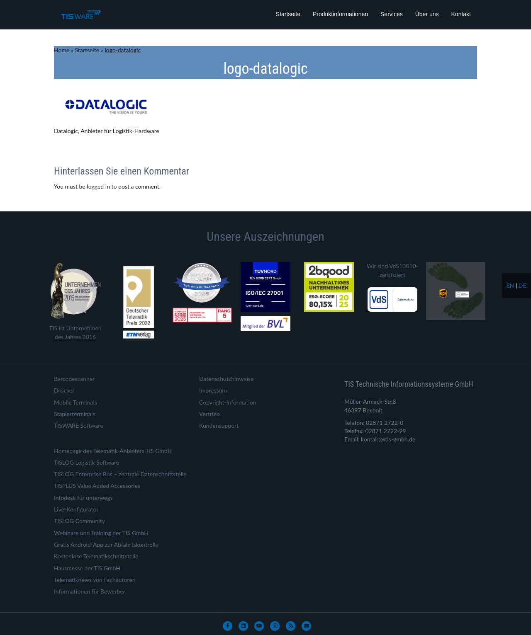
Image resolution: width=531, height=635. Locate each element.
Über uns (427, 14)
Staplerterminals (74, 413)
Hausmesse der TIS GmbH (87, 568)
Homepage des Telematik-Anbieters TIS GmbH (113, 450)
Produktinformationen (340, 14)
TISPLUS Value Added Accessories (97, 485)
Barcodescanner (74, 378)
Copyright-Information (227, 402)
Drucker (64, 390)
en (510, 285)
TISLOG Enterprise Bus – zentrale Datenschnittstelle (120, 473)
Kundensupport (219, 425)
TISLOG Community (79, 520)
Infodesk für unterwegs (83, 497)
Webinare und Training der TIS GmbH (101, 532)
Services (391, 14)
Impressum (213, 390)
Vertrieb (209, 413)
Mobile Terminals (75, 402)
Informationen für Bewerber (89, 591)
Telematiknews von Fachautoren (95, 579)
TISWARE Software (78, 425)
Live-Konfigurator (76, 509)
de (522, 285)
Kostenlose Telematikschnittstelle (96, 556)
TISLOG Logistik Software (86, 462)
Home (61, 49)
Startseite (288, 14)
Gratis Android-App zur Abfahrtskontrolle (106, 544)
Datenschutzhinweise (226, 378)
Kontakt (461, 14)
